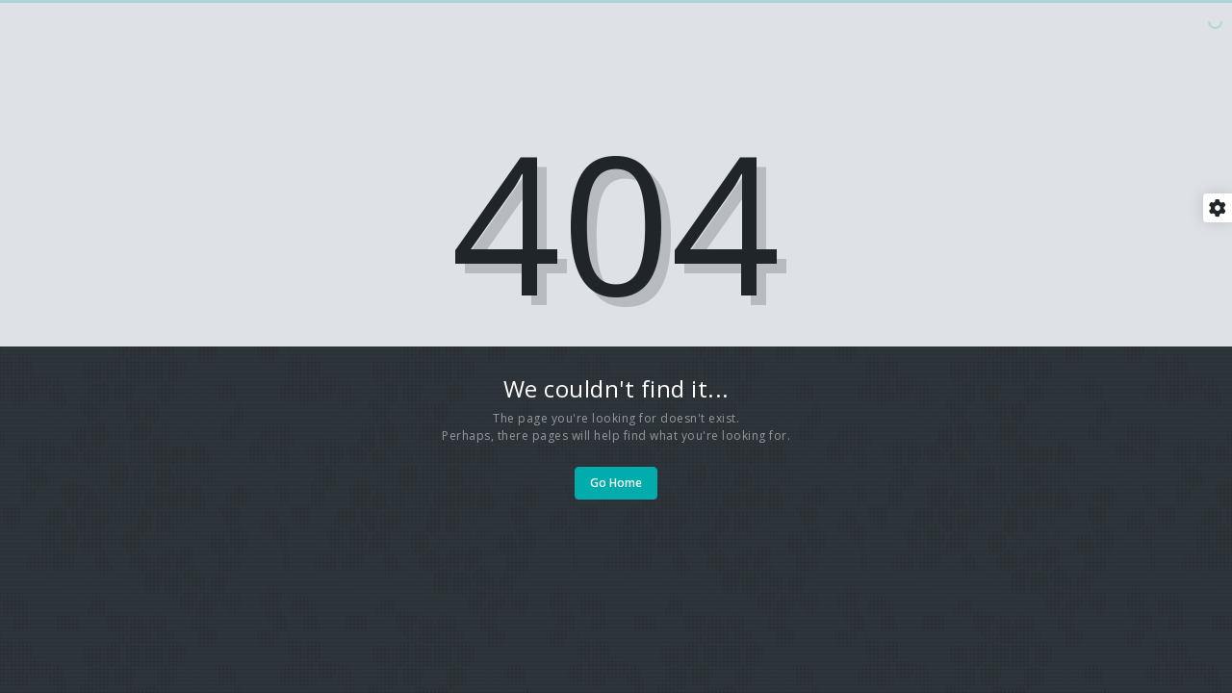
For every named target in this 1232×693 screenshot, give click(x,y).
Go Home (616, 483)
